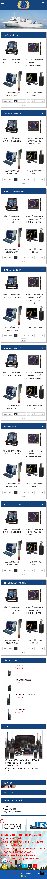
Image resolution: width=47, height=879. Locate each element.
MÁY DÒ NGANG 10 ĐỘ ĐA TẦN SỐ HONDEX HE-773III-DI (34, 64)
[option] (23, 670)
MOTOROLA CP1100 (23, 710)
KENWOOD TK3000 (23, 680)
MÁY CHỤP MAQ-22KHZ (34, 94)
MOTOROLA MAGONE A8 (25, 695)
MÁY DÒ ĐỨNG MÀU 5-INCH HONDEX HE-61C (12, 62)
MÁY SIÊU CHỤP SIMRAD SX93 (12, 94)
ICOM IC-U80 (20, 665)
